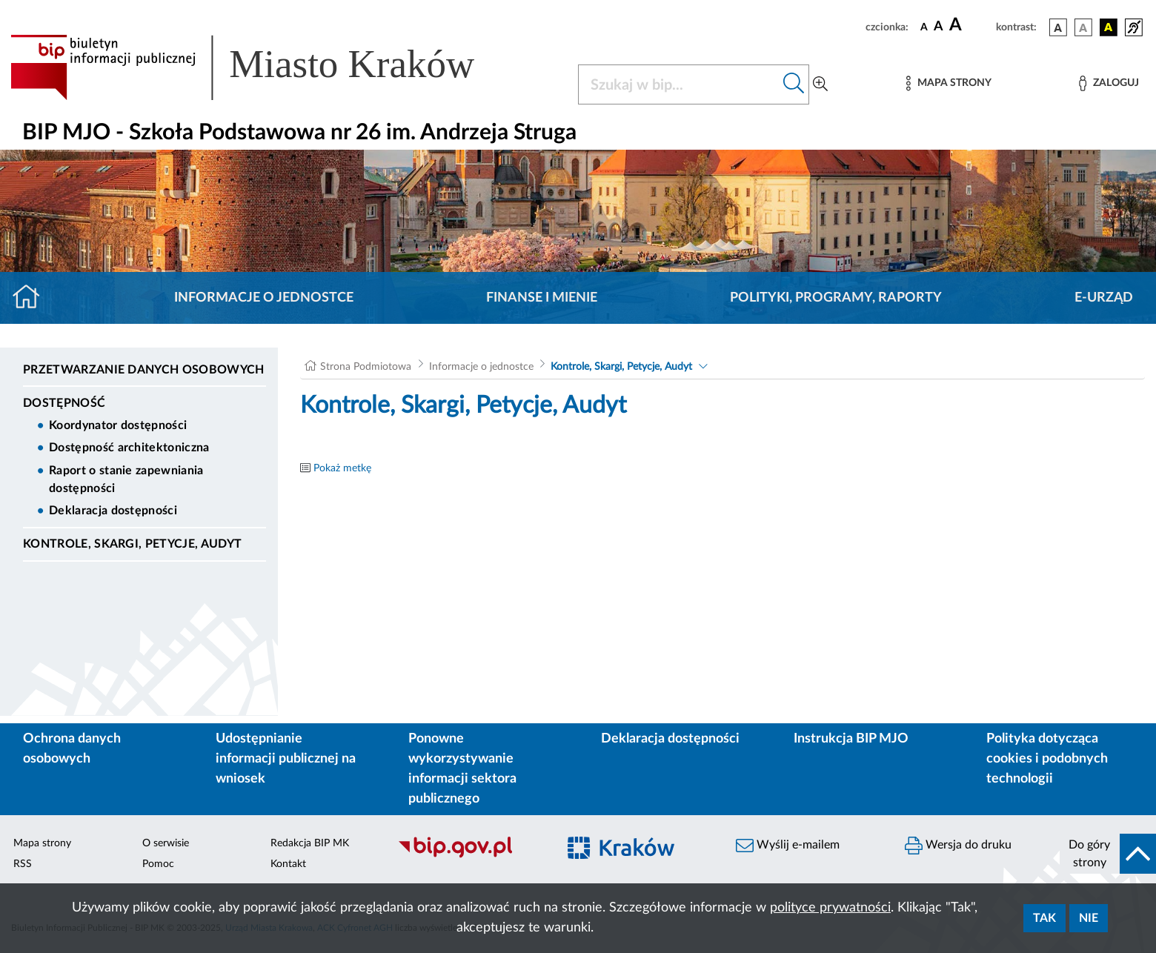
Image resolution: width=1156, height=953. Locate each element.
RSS (22, 864)
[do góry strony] (1108, 854)
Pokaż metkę (342, 468)
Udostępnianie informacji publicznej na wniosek (286, 759)
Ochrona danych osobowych (72, 749)
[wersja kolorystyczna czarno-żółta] (1108, 27)
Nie (1088, 918)
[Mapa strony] (948, 83)
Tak (1044, 918)
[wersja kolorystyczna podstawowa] (1058, 27)
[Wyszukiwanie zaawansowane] (820, 84)
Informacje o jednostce (263, 298)
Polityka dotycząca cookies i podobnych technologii (1047, 759)
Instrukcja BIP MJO (851, 739)
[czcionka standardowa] (924, 27)
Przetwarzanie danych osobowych (144, 370)
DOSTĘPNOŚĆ (64, 403)
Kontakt (288, 864)
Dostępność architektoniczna (129, 448)
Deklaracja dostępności (113, 511)
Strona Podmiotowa (365, 367)
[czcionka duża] (970, 25)
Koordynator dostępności (118, 425)
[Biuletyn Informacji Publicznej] (469, 856)
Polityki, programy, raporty (836, 298)
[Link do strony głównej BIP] (263, 67)
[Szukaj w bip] (794, 84)
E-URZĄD (1103, 298)
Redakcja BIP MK (309, 843)
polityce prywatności (830, 907)
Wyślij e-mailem (788, 845)
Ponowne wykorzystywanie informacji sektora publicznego (462, 769)
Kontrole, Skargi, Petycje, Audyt (132, 544)
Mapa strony (42, 843)
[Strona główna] (32, 298)
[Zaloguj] (1108, 83)
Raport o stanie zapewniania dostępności (126, 479)
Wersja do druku (958, 845)
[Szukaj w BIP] (679, 84)
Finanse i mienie (541, 298)
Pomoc (158, 864)
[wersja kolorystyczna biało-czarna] (1083, 27)
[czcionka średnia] (938, 27)
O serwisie (165, 843)
